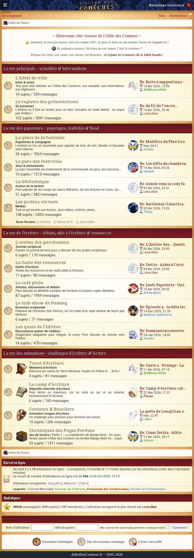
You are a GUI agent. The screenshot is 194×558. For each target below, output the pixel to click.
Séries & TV (65, 222)
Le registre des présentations (46, 101)
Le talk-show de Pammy (41, 303)
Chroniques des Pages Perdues (62, 430)
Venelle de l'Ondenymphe (148, 489)
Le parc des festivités (38, 161)
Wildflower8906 (154, 90)
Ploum (148, 396)
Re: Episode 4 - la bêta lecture (166, 306)
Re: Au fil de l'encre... (159, 105)
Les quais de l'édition (38, 326)
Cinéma (45, 222)
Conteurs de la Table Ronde (142, 55)
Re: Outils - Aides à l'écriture (166, 264)
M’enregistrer (12, 16)
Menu (7, 12)
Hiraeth (148, 171)
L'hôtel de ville (31, 78)
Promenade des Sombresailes (108, 489)
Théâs (148, 212)
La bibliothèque (32, 181)
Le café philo (29, 282)
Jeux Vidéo (87, 222)
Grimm (148, 149)
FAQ (162, 16)
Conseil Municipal (40, 489)
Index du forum (16, 23)
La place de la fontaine (40, 137)
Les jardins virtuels (36, 201)
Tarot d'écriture (46, 363)
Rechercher (178, 16)
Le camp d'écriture (49, 384)
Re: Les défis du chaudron (163, 163)
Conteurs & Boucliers (51, 409)
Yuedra (148, 338)
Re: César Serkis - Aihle (161, 432)
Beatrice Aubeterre (157, 315)
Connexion (10, 519)
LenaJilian (150, 113)
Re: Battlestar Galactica (161, 204)
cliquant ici (159, 42)
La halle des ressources (40, 262)
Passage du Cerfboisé (70, 489)
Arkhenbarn (152, 293)
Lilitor (147, 419)
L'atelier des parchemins (42, 242)
